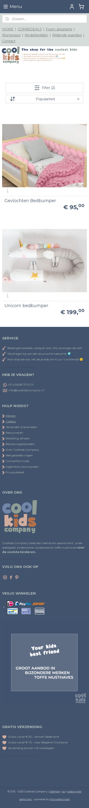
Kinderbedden (36, 35)
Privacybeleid (13, 472)
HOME (8, 29)
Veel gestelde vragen (17, 455)
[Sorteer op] (44, 99)
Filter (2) (44, 88)
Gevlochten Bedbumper (30, 201)
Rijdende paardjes (67, 35)
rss (63, 791)
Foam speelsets (59, 29)
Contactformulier (16, 461)
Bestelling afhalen (16, 438)
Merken (11, 415)
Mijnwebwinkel (60, 799)
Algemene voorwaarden (20, 466)
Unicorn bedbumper (26, 306)
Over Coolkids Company (20, 449)
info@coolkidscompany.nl (26, 390)
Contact (8, 41)
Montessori (11, 35)
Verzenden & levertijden (21, 427)
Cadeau (11, 421)
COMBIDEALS (30, 29)
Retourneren (12, 432)
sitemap (55, 791)
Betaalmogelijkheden (18, 444)
